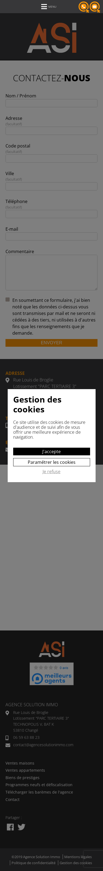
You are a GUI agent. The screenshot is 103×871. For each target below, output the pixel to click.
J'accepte (51, 451)
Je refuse (51, 471)
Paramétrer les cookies (52, 462)
